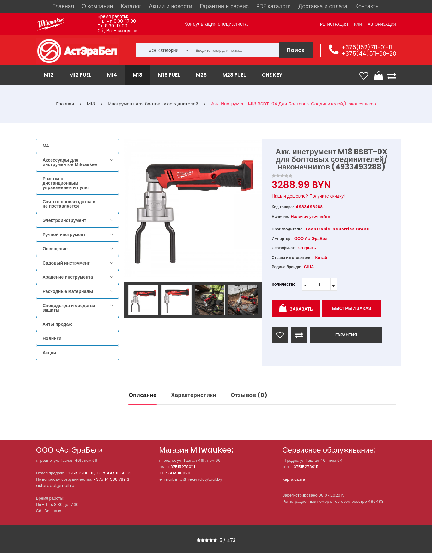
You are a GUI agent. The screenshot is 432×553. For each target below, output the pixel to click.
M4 (46, 145)
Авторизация (382, 24)
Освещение (55, 248)
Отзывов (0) (249, 395)
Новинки (52, 338)
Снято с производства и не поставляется (69, 204)
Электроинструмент (64, 220)
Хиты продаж (57, 324)
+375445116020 (174, 473)
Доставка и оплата (322, 6)
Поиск (296, 50)
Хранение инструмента (68, 277)
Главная (63, 6)
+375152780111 (181, 467)
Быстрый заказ (351, 308)
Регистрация (334, 24)
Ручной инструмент (64, 234)
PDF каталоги (273, 6)
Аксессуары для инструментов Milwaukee (70, 162)
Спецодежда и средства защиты (69, 307)
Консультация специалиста (216, 23)
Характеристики (193, 395)
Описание (142, 395)
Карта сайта (294, 479)
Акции (49, 352)
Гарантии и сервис (224, 6)
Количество (284, 284)
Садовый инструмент (66, 262)
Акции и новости (170, 6)
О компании (97, 6)
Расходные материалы (68, 291)
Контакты (367, 6)
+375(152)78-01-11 (366, 47)
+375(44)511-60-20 (368, 53)
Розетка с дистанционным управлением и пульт (66, 183)
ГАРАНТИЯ (346, 335)
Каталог (131, 6)
